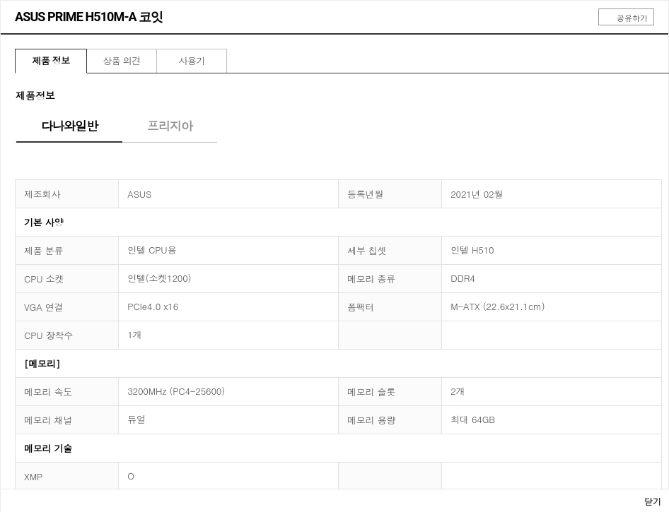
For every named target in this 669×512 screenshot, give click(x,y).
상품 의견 (121, 60)
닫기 (648, 501)
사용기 (191, 60)
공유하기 (626, 18)
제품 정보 (50, 60)
